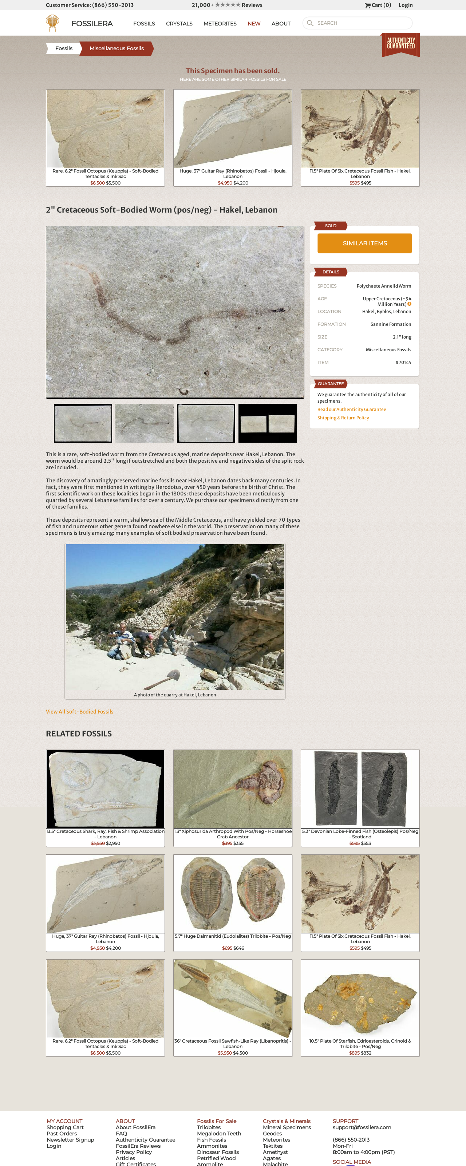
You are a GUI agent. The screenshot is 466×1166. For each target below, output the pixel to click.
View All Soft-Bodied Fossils (80, 711)
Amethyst (275, 1152)
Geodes (272, 1133)
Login (406, 5)
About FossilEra (135, 1127)
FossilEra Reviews (138, 1146)
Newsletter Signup (70, 1140)
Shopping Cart (65, 1127)
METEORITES (220, 23)
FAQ (121, 1133)
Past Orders (62, 1133)
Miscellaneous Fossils (388, 349)
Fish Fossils (211, 1140)
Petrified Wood (216, 1158)
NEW (254, 23)
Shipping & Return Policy (343, 417)
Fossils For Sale (216, 1121)
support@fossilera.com (362, 1127)
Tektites (273, 1146)
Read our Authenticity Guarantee (351, 409)
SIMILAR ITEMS (365, 243)
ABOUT (281, 23)
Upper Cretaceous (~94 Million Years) (387, 301)
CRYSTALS (179, 23)
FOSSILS (144, 23)
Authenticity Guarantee (145, 1140)
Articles (125, 1158)
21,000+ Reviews (227, 5)
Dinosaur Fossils (218, 1152)
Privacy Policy (134, 1152)
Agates (272, 1158)
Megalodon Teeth (219, 1133)
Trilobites (209, 1127)
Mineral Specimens (287, 1127)
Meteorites (276, 1140)
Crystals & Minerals (287, 1121)
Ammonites (212, 1146)
